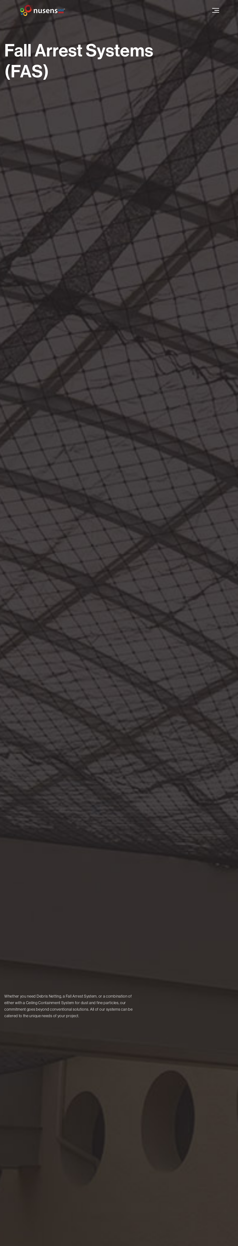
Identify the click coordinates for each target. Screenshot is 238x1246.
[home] (42, 10)
